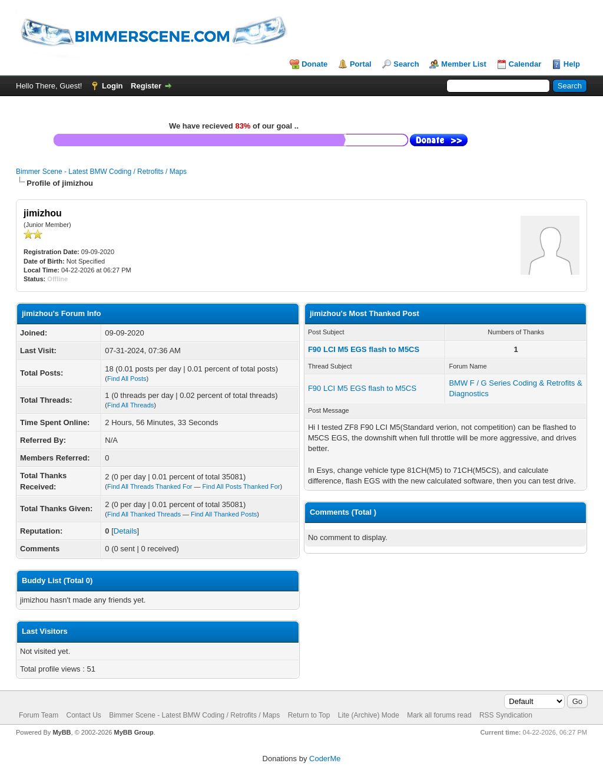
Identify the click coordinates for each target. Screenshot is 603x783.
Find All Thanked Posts (224, 514)
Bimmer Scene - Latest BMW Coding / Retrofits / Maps (101, 171)
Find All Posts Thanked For (241, 486)
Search (406, 64)
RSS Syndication (505, 715)
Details (125, 531)
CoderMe (324, 758)
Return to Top (309, 715)
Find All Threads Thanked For (150, 486)
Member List (463, 64)
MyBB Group (133, 732)
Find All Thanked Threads (144, 514)
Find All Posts (127, 378)
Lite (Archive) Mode (368, 715)
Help (572, 64)
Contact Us (83, 715)
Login (112, 85)
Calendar (525, 64)
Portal (361, 64)
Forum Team (38, 715)
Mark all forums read (439, 715)
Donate (314, 64)
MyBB (61, 732)
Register (146, 85)
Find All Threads (130, 405)
